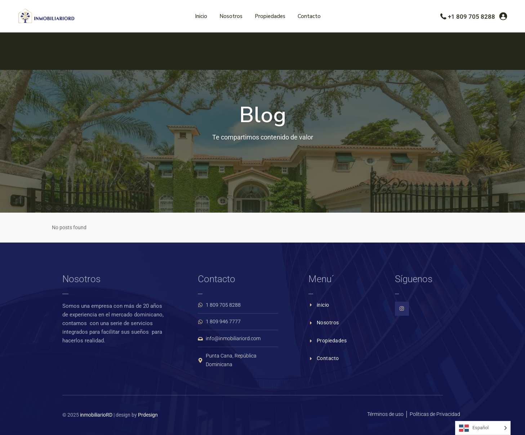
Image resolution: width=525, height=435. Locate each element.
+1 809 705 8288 (471, 16)
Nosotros (231, 16)
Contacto (309, 16)
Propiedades (270, 16)
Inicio (201, 16)
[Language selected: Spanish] (483, 428)
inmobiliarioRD (96, 415)
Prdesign (148, 415)
